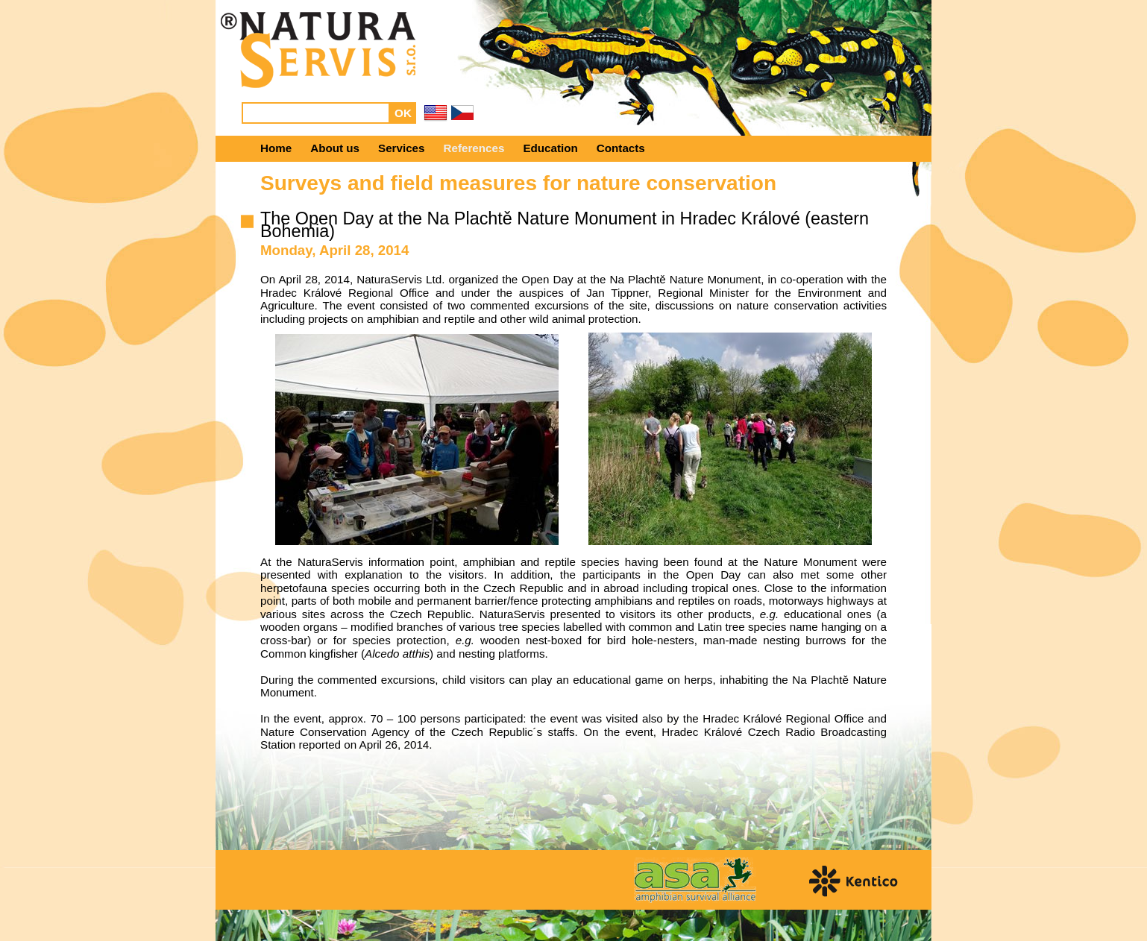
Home (276, 148)
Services (401, 148)
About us (334, 148)
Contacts (621, 148)
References (474, 148)
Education (550, 148)
